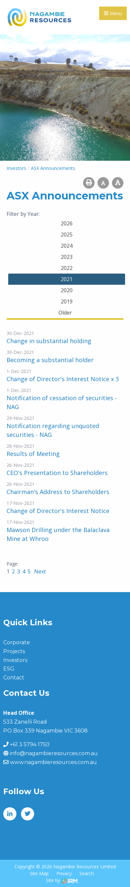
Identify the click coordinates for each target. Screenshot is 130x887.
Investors (15, 660)
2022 (67, 268)
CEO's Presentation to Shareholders (57, 473)
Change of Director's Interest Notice (58, 511)
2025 (67, 234)
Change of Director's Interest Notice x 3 (63, 379)
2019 (67, 301)
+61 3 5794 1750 (30, 744)
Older (65, 312)
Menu (113, 13)
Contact (13, 677)
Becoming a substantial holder (50, 360)
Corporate (16, 642)
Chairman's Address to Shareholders (58, 492)
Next (39, 571)
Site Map (39, 873)
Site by (61, 880)
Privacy (64, 873)
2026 (67, 223)
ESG (8, 669)
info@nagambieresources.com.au (54, 753)
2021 (67, 279)
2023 (67, 256)
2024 (67, 245)
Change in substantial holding (49, 341)
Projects (14, 651)
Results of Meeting (33, 454)
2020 (67, 290)
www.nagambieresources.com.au (53, 762)
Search (86, 873)
